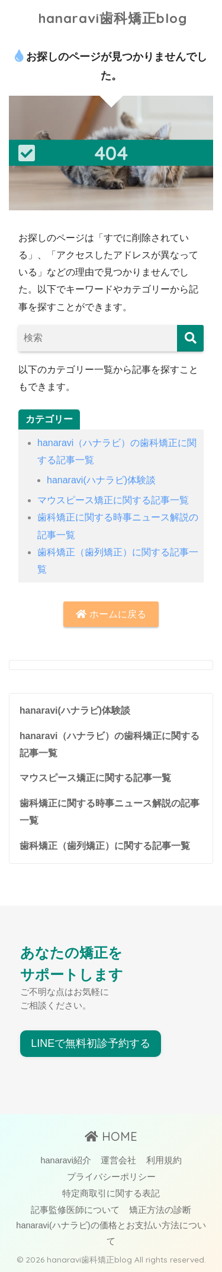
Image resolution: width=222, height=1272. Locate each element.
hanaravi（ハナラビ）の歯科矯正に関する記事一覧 (110, 744)
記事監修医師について (75, 1210)
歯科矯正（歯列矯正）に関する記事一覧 (105, 846)
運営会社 (118, 1160)
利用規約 (164, 1160)
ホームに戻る (111, 614)
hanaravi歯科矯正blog (112, 18)
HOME (111, 1136)
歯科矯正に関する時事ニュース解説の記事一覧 (110, 811)
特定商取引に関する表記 (111, 1193)
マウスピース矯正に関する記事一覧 (113, 500)
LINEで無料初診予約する (90, 1043)
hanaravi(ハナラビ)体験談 (101, 480)
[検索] (190, 338)
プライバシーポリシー (111, 1177)
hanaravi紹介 (65, 1160)
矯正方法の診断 (160, 1210)
